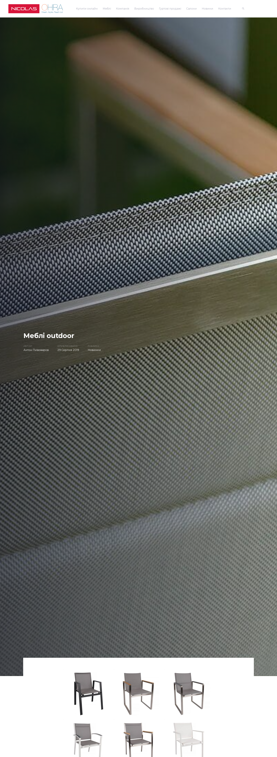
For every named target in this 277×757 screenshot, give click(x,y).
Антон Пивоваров (36, 350)
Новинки (94, 350)
